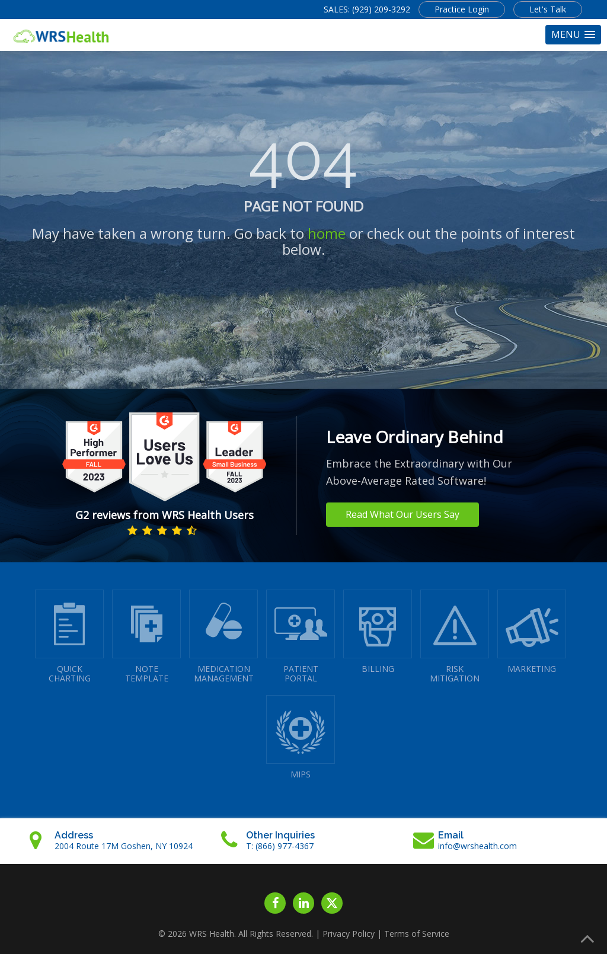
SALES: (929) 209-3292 (367, 9)
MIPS (300, 737)
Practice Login (462, 9)
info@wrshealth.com (477, 845)
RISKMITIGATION (454, 637)
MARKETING (531, 632)
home (327, 233)
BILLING (377, 632)
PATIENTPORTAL (300, 637)
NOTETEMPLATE (146, 637)
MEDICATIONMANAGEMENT (223, 637)
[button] (573, 34)
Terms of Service (416, 933)
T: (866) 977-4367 (280, 845)
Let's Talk (547, 9)
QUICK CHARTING (69, 637)
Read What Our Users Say (402, 514)
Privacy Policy (348, 933)
